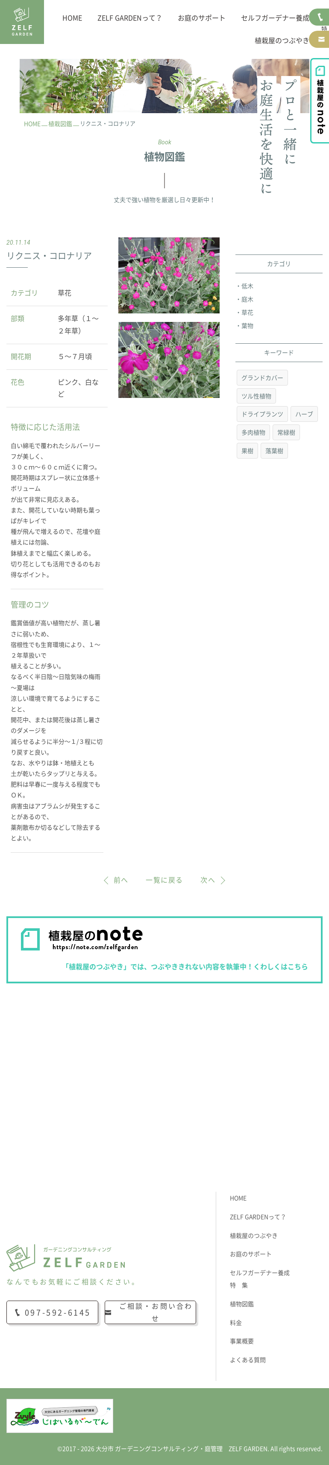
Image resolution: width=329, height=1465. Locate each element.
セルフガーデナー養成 (275, 18)
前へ (121, 880)
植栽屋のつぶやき (282, 40)
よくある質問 (248, 1360)
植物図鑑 (242, 1304)
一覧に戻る (164, 880)
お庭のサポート (202, 18)
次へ (207, 880)
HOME (72, 18)
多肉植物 (253, 433)
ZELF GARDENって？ (129, 18)
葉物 (247, 326)
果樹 (247, 451)
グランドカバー (262, 378)
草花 (247, 313)
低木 (247, 286)
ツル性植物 (256, 396)
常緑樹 (286, 433)
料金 (236, 1323)
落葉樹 (274, 451)
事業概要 (242, 1341)
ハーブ (304, 414)
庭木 (247, 299)
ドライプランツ (262, 414)
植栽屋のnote (319, 100)
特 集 (239, 1285)
